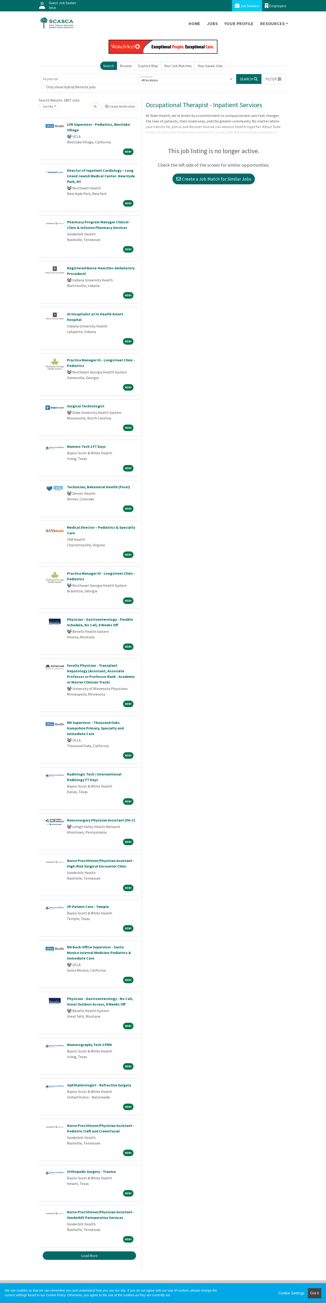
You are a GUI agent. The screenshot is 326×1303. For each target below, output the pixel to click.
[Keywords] (89, 79)
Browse (126, 65)
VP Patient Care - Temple (88, 906)
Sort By (48, 106)
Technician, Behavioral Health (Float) (98, 487)
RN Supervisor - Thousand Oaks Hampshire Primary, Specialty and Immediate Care (95, 728)
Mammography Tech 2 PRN (89, 1044)
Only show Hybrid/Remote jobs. (71, 87)
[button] (273, 79)
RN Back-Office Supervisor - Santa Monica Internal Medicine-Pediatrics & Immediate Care (99, 952)
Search (108, 65)
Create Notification (120, 106)
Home (194, 23)
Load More (89, 1255)
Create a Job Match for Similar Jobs (213, 179)
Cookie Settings (291, 1293)
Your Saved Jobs (210, 65)
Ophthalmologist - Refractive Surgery (99, 1085)
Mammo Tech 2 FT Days (86, 446)
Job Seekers (247, 6)
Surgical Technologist (85, 406)
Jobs (212, 23)
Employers (275, 6)
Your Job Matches (178, 65)
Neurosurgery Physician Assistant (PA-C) (101, 820)
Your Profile (239, 23)
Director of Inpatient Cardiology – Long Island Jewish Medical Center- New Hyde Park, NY (101, 176)
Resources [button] (272, 23)
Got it (314, 1293)
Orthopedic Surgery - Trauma (91, 1171)
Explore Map (148, 65)
